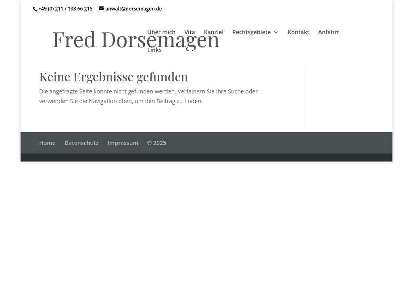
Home (47, 143)
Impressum (122, 143)
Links (154, 50)
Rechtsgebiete (251, 32)
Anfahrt (328, 32)
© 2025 (156, 143)
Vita (189, 32)
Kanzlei (214, 32)
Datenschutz (82, 143)
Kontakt (298, 32)
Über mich (161, 32)
